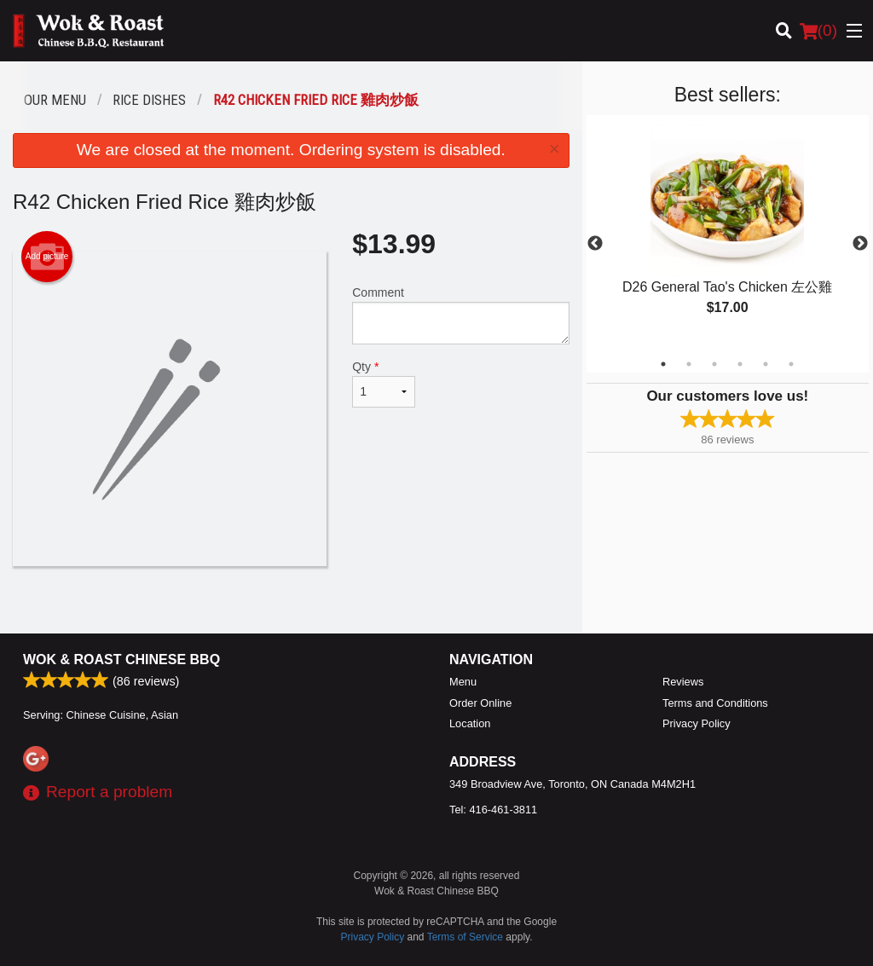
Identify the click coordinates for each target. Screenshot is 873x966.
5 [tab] (765, 364)
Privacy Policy (696, 723)
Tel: (493, 809)
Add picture (47, 256)
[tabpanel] (727, 233)
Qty (383, 384)
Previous (595, 243)
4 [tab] (740, 364)
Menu (463, 681)
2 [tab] (688, 364)
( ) (818, 30)
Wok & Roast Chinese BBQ (121, 659)
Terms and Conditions (715, 703)
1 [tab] (663, 364)
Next (860, 243)
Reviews (682, 681)
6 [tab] (791, 364)
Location (469, 723)
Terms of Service (465, 937)
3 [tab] (714, 364)
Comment (460, 315)
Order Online (480, 703)
